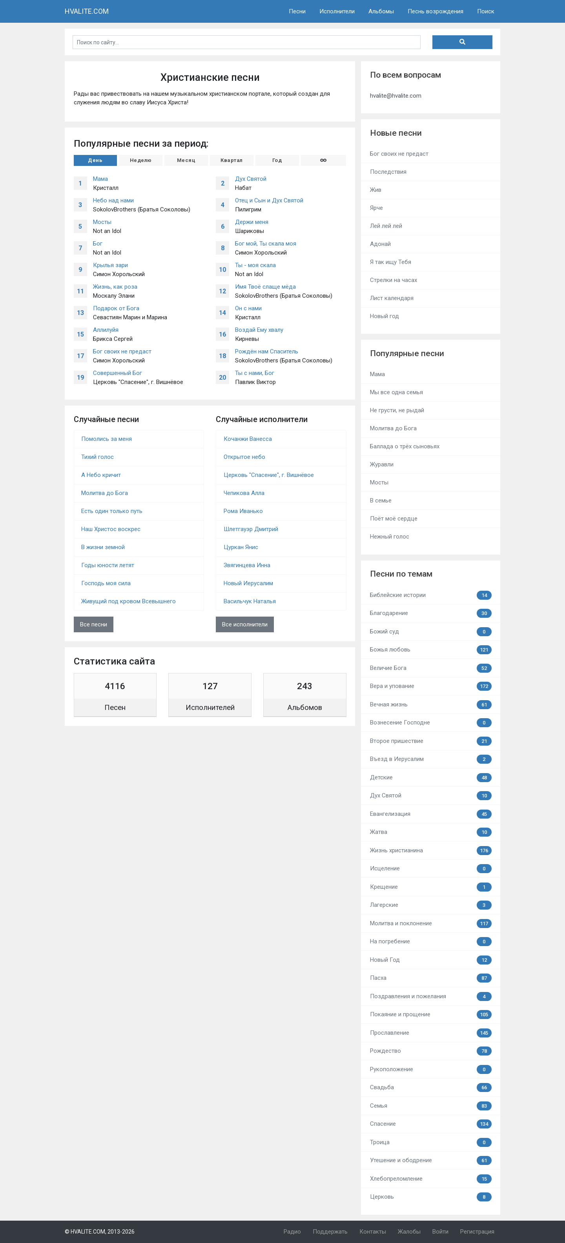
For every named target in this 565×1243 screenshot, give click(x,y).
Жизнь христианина (431, 850)
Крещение (431, 887)
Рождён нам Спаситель (266, 351)
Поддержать (330, 1231)
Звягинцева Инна (247, 565)
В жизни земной (103, 547)
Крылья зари (110, 265)
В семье (381, 500)
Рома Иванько (243, 511)
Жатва (431, 832)
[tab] (323, 160)
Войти (440, 1231)
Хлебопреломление (431, 1178)
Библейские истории (431, 595)
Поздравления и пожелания (431, 996)
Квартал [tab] (232, 160)
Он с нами (248, 308)
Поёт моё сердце (393, 518)
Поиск (485, 11)
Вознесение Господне (431, 722)
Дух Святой (250, 178)
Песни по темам (401, 574)
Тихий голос (97, 456)
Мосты (102, 222)
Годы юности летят (107, 565)
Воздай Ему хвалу (259, 329)
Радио (292, 1231)
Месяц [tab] (186, 160)
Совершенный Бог (117, 373)
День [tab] (95, 160)
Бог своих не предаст (122, 351)
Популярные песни (407, 353)
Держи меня (251, 222)
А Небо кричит (101, 475)
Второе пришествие (431, 741)
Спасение (431, 1123)
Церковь (431, 1196)
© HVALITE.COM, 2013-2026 (100, 1231)
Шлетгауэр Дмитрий (251, 529)
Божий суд (431, 631)
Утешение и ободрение (431, 1160)
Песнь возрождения (435, 11)
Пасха (431, 978)
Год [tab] (277, 160)
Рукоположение (431, 1069)
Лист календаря (392, 298)
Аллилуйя (105, 329)
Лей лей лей (386, 225)
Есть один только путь (111, 511)
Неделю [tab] (141, 160)
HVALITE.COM (87, 11)
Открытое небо (244, 456)
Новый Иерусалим (248, 583)
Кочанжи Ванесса (248, 438)
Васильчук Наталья (250, 601)
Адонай (380, 244)
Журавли (382, 464)
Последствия (388, 171)
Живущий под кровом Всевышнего (128, 601)
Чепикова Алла (244, 493)
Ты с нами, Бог (254, 373)
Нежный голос (389, 536)
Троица (431, 1142)
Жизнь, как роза (115, 286)
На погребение (431, 941)
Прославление (431, 1032)
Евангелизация (431, 814)
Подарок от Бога (116, 308)
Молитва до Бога (104, 493)
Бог (97, 243)
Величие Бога (431, 668)
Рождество (431, 1051)
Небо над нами (113, 200)
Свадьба (431, 1087)
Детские (431, 777)
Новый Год (431, 960)
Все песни (93, 624)
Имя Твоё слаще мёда (265, 286)
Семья (431, 1105)
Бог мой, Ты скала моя (265, 243)
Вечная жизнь (431, 704)
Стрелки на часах (393, 280)
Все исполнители (245, 624)
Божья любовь (431, 649)
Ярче (376, 207)
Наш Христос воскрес (110, 529)
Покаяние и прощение (431, 1014)
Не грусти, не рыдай (397, 410)
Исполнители (337, 11)
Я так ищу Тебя (390, 262)
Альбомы (381, 11)
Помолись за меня (106, 438)
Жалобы (409, 1231)
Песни (297, 11)
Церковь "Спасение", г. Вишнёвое (269, 475)
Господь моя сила (106, 583)
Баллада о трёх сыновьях (404, 446)
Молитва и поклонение (431, 923)
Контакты (372, 1231)
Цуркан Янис (241, 547)
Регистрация (477, 1231)
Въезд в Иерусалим (431, 759)
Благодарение (431, 613)
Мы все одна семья (396, 392)
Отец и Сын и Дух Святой (269, 200)
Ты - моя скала (255, 265)
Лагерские (431, 905)
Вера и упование (431, 686)
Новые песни (396, 133)
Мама (100, 178)
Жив (375, 189)
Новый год (384, 316)
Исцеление (431, 868)
